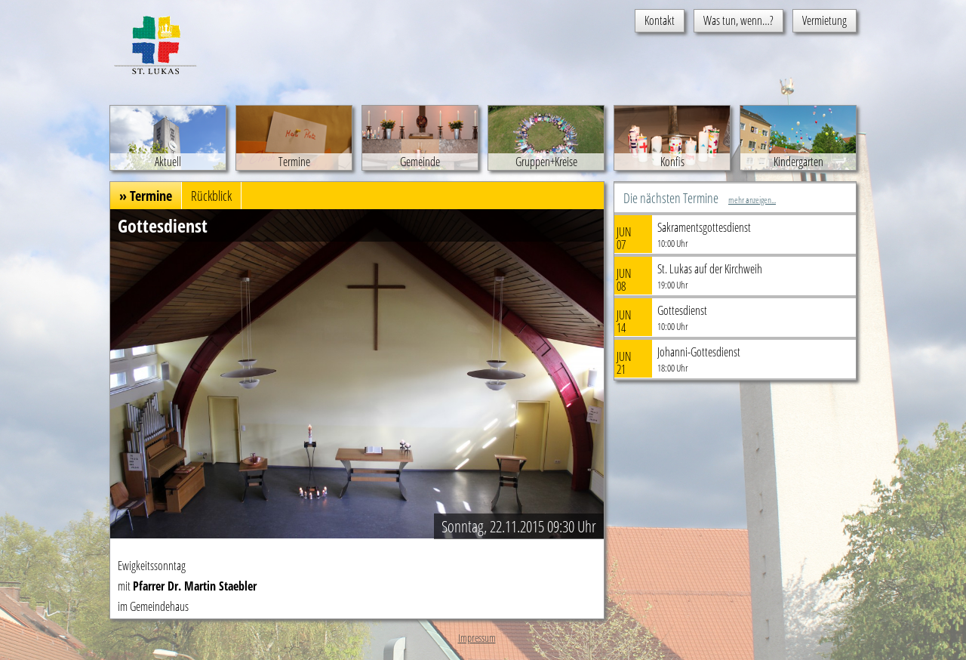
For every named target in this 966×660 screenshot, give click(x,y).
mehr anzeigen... (752, 199)
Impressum (477, 638)
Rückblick (211, 196)
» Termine (145, 196)
